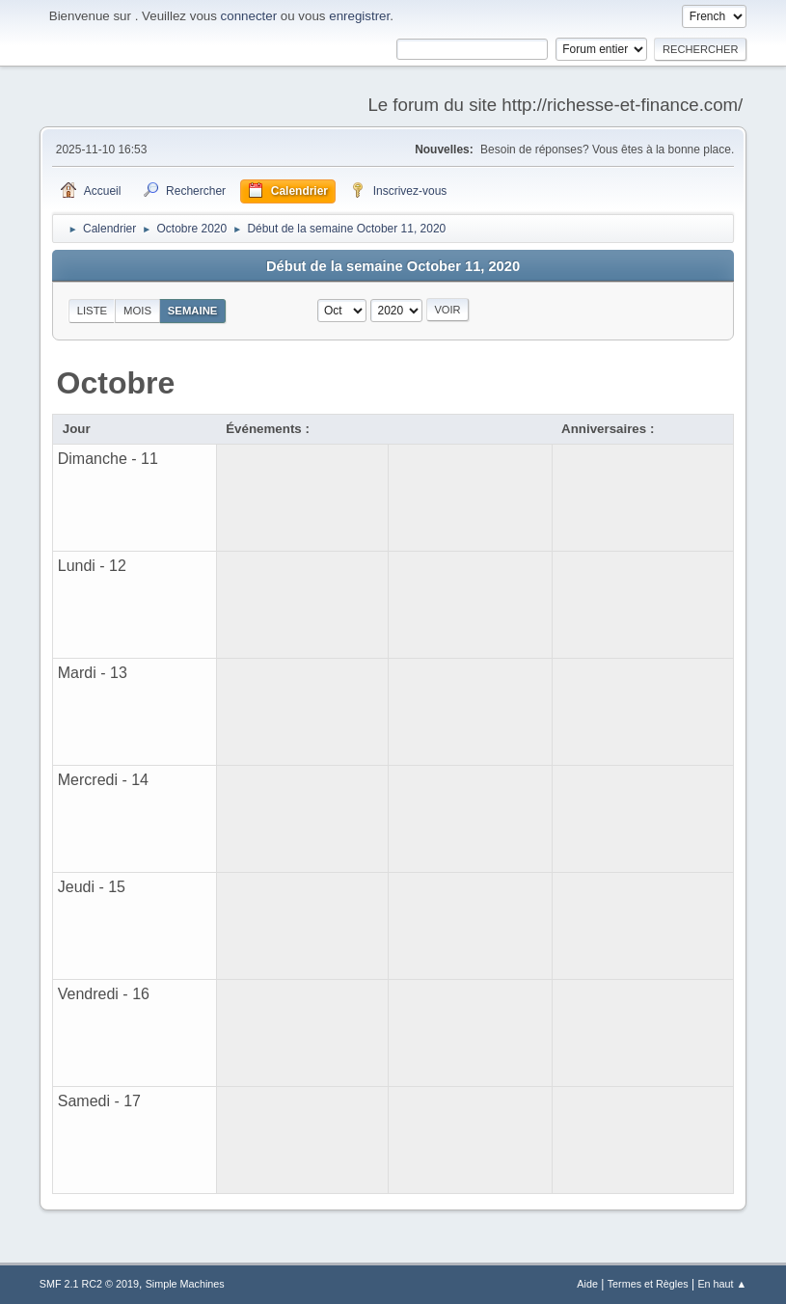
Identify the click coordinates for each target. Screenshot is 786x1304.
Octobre (116, 383)
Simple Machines (185, 1284)
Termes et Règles (648, 1284)
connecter (249, 16)
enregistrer (359, 16)
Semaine (193, 310)
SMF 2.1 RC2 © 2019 (89, 1284)
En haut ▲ (721, 1284)
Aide (587, 1284)
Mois (137, 310)
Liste (92, 310)
